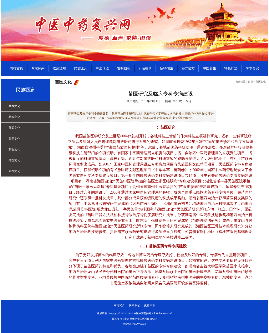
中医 (132, 153)
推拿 (245, 266)
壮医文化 (14, 117)
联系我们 (134, 305)
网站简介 (119, 305)
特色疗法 (231, 68)
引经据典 (145, 68)
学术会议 (252, 68)
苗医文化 (14, 106)
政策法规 (59, 68)
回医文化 (14, 171)
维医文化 (14, 160)
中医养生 (209, 68)
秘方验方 (188, 68)
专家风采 (38, 68)
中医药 (201, 153)
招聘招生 (166, 68)
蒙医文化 (14, 149)
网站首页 (16, 68)
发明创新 (123, 68)
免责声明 (150, 305)
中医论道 (102, 68)
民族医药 (80, 68)
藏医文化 (14, 127)
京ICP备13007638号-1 (134, 324)
